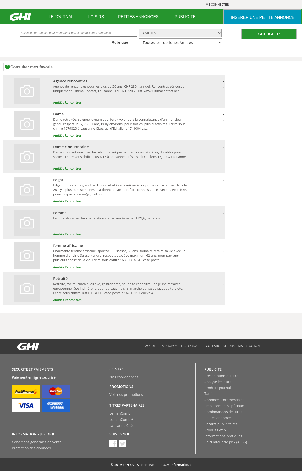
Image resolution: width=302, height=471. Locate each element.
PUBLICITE (185, 17)
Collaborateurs (220, 345)
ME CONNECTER (217, 4)
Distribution (249, 345)
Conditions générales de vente (36, 442)
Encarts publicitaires (220, 424)
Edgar (58, 179)
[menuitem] (61, 16)
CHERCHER (269, 34)
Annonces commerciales (224, 399)
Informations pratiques (223, 436)
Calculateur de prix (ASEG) (225, 442)
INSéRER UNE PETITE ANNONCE (262, 17)
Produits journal (217, 387)
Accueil (151, 345)
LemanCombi (120, 413)
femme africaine (68, 245)
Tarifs (208, 393)
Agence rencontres (70, 80)
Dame (58, 113)
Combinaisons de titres (223, 411)
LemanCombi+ (121, 419)
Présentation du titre (221, 375)
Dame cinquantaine (71, 146)
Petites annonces (218, 417)
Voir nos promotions (126, 394)
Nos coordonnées (123, 377)
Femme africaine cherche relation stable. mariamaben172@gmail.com (106, 218)
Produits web (215, 430)
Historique (190, 345)
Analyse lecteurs (217, 381)
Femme (60, 212)
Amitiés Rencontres (67, 102)
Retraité (60, 278)
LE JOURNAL (61, 17)
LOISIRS (96, 17)
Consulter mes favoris (31, 67)
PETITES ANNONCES (138, 17)
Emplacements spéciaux (224, 405)
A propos (170, 345)
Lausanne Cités (121, 425)
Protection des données (31, 448)
